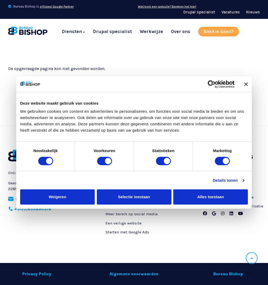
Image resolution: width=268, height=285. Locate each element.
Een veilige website (123, 223)
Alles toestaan (210, 197)
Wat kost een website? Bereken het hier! (167, 6)
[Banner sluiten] (246, 84)
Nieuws (253, 12)
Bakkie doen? (218, 31)
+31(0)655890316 (32, 209)
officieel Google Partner (57, 6)
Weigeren (57, 197)
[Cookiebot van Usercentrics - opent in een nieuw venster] (211, 84)
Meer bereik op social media (131, 214)
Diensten (73, 32)
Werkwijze (151, 31)
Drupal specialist (199, 12)
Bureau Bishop (228, 273)
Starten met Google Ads (127, 232)
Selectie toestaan (134, 197)
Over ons (180, 31)
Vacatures (230, 12)
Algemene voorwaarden (134, 273)
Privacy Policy (36, 273)
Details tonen (225, 180)
